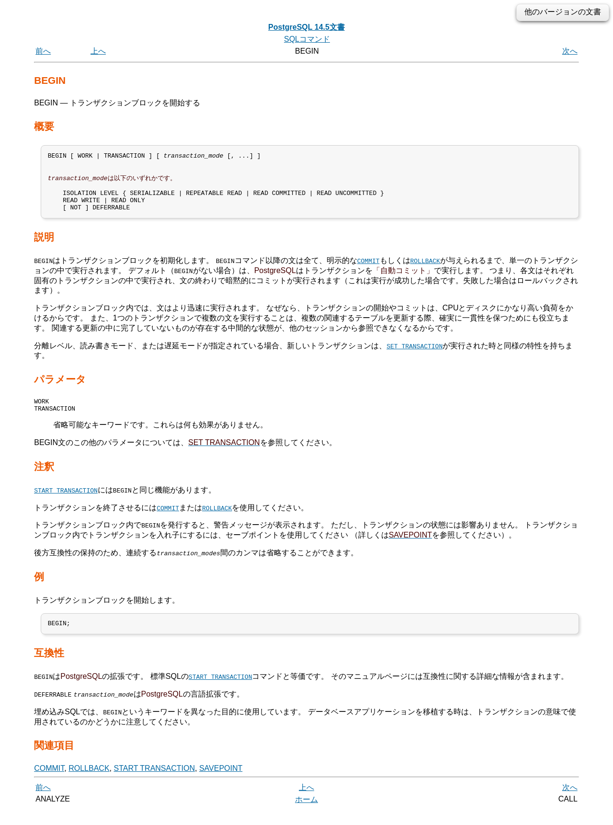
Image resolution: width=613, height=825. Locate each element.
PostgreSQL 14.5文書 (306, 27)
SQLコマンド (307, 39)
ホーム (306, 814)
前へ (43, 51)
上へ (98, 51)
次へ (570, 51)
